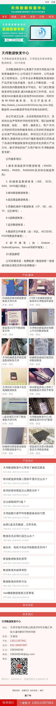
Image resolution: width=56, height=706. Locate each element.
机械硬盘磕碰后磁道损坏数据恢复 (41, 359)
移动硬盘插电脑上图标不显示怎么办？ (25, 479)
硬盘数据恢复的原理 (15, 558)
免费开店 (25, 690)
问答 (42, 16)
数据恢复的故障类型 (15, 570)
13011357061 (18, 641)
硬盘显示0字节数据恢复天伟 (13, 329)
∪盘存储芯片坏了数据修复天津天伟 (14, 418)
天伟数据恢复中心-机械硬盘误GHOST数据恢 (41, 418)
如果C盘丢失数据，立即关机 (19, 524)
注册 (53, 2)
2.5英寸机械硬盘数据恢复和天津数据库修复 (41, 299)
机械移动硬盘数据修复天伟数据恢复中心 (14, 448)
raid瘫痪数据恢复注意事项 (18, 593)
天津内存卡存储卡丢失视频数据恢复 (14, 388)
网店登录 (16, 690)
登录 (47, 2)
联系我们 (8, 702)
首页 (4, 16)
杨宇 (41, 690)
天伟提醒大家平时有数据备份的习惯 (24, 513)
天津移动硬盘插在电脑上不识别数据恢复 (41, 329)
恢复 (14, 16)
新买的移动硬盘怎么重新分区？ (21, 490)
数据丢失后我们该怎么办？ (18, 536)
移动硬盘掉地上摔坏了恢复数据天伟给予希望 (41, 388)
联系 (51, 16)
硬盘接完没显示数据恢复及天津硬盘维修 (41, 448)
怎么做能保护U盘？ (14, 501)
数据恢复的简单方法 (15, 581)
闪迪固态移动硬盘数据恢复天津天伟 (14, 299)
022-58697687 (18, 645)
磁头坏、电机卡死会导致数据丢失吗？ (25, 547)
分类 (23, 16)
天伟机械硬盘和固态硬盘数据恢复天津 (14, 359)
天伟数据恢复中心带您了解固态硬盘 (24, 467)
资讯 (32, 16)
